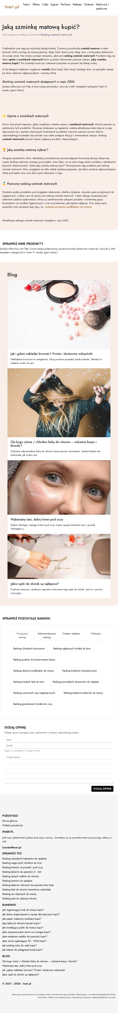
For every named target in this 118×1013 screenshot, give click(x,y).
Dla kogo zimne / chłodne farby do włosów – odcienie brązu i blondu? (39, 961)
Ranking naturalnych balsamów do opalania (24, 858)
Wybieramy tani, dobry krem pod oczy (22, 966)
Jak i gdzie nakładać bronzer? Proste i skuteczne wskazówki (33, 970)
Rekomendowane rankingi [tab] (47, 635)
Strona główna (9, 34)
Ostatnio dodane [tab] (71, 633)
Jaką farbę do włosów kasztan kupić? (21, 923)
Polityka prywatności (12, 825)
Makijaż (77, 4)
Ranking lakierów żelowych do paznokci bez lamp (28, 885)
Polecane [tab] (96, 633)
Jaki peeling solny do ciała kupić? (19, 945)
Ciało (45, 4)
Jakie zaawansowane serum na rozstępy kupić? (26, 932)
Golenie (89, 4)
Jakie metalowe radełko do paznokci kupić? (24, 936)
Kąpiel (54, 4)
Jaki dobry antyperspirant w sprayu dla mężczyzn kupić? (31, 914)
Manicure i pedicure (102, 6)
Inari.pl (12, 6)
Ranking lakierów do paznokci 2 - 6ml (21, 872)
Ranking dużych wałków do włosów (20, 876)
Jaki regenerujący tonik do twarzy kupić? (23, 910)
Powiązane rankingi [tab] (22, 635)
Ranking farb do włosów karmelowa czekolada (26, 889)
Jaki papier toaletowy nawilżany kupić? (22, 919)
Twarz (26, 4)
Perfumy (65, 4)
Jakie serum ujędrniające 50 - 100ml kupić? (24, 941)
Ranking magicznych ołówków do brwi (22, 863)
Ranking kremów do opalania (17, 881)
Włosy (36, 4)
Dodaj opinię (102, 788)
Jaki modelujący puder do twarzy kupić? (22, 927)
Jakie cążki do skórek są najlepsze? (20, 974)
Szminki (34, 34)
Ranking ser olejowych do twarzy (19, 894)
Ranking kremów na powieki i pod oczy (22, 867)
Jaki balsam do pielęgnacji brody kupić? (22, 950)
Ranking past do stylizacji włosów (19, 898)
